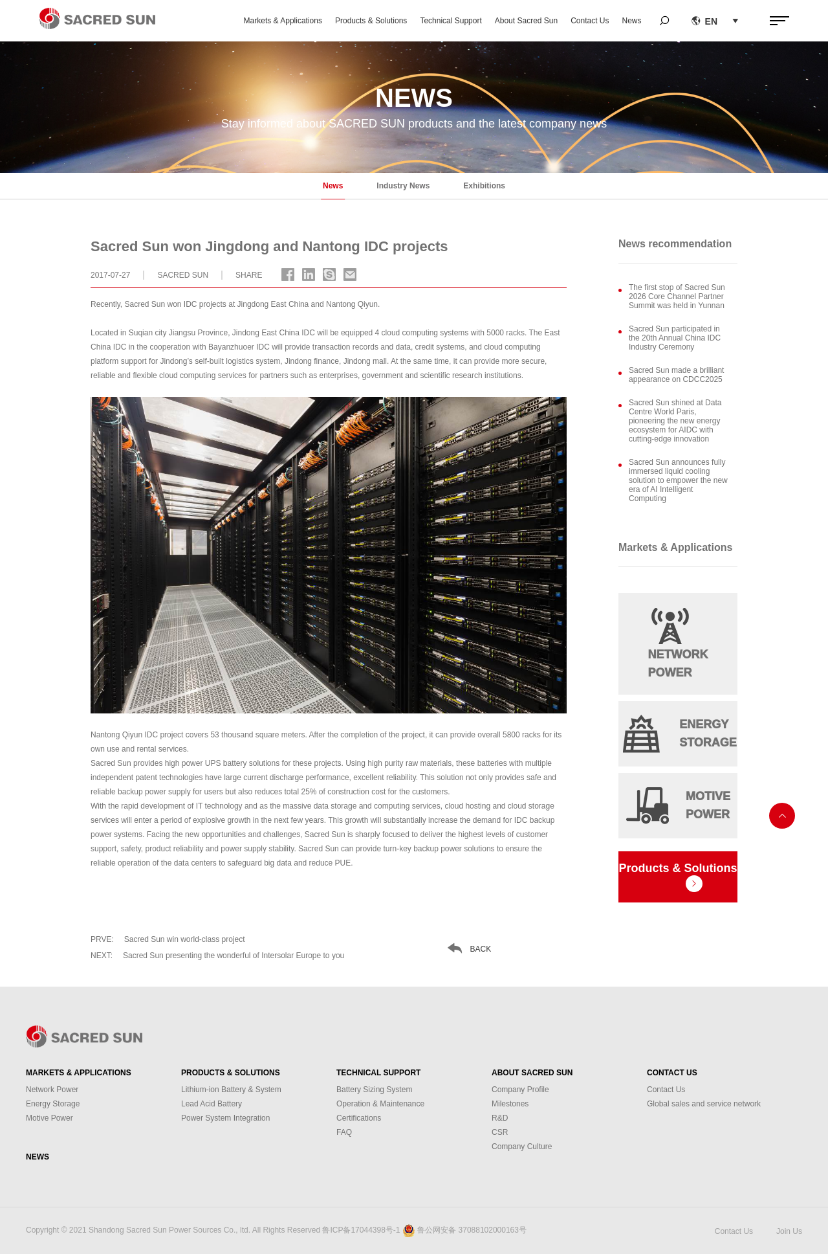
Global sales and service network (704, 1103)
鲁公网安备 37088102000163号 (472, 1230)
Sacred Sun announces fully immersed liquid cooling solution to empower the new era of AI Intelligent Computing (678, 480)
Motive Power (49, 1118)
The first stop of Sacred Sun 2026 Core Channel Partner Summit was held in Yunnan (677, 296)
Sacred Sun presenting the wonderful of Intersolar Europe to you (217, 955)
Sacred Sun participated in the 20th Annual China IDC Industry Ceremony (675, 338)
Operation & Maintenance (380, 1103)
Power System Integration (225, 1118)
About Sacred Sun (526, 20)
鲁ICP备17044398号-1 (361, 1230)
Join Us (789, 1231)
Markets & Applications (283, 20)
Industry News (403, 185)
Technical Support (450, 20)
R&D (500, 1118)
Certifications (358, 1118)
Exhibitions (484, 185)
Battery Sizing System (374, 1089)
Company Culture (522, 1146)
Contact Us (590, 20)
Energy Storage (53, 1103)
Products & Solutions (371, 20)
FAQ (344, 1132)
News (632, 20)
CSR (500, 1132)
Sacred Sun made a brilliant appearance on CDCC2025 (676, 375)
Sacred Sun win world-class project (168, 939)
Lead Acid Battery (211, 1103)
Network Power (52, 1089)
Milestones (510, 1103)
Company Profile (520, 1089)
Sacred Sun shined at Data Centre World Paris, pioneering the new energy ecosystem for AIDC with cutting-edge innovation (675, 420)
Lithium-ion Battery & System (231, 1089)
